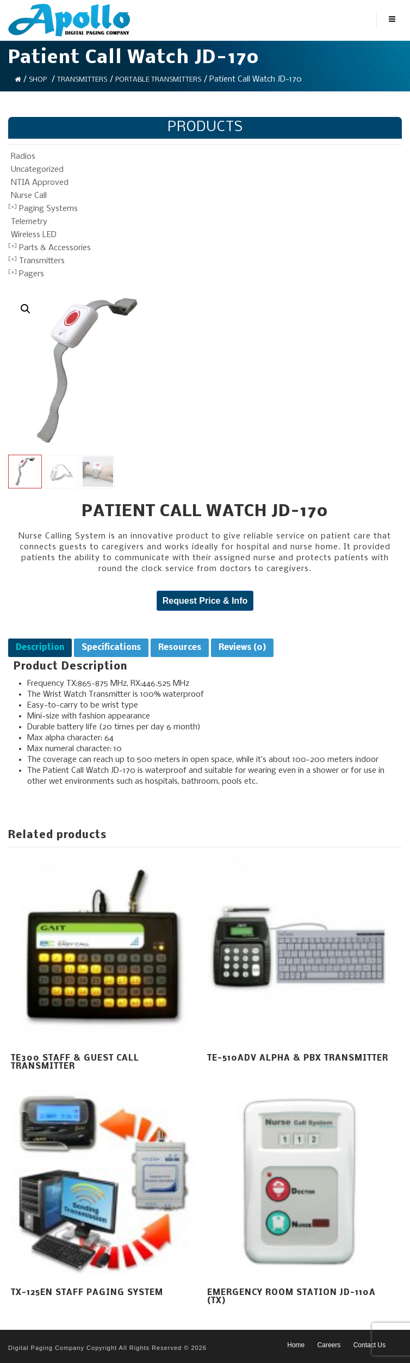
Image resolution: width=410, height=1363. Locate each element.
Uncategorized (37, 169)
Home (296, 1345)
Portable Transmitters (158, 79)
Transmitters (82, 79)
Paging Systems (48, 209)
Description (40, 647)
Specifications (111, 647)
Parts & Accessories (55, 248)
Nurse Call (29, 195)
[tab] (40, 648)
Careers (329, 1345)
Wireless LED (34, 235)
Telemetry (29, 222)
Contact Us (369, 1345)
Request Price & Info (205, 600)
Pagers (31, 274)
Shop (38, 79)
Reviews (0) (242, 647)
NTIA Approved (40, 182)
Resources (179, 647)
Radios (23, 156)
